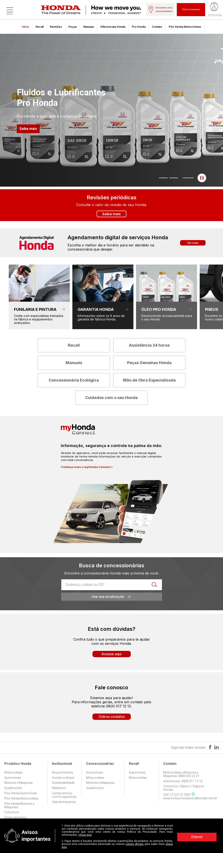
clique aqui (85, 834)
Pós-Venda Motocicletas (185, 26)
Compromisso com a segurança (64, 794)
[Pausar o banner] (201, 178)
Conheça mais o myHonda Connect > (87, 467)
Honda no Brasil (63, 777)
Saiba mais (28, 129)
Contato (157, 26)
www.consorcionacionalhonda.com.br (190, 798)
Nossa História (62, 772)
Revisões (56, 26)
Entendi (197, 837)
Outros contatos (112, 716)
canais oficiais (134, 844)
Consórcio (11, 812)
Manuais (88, 26)
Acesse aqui (111, 654)
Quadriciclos (13, 788)
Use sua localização (111, 596)
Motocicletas (13, 772)
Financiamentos (15, 817)
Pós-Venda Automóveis (20, 793)
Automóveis (12, 777)
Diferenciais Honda (112, 26)
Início (25, 26)
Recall (40, 26)
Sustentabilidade (63, 782)
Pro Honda (139, 26)
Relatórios (59, 788)
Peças (72, 26)
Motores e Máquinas (18, 782)
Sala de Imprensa (64, 802)
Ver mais (193, 242)
